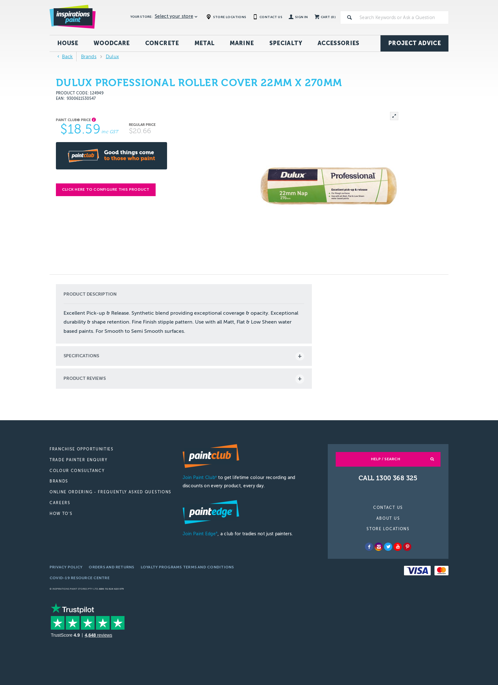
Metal (204, 43)
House (67, 43)
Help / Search (385, 459)
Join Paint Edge (200, 533)
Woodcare (112, 43)
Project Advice (414, 43)
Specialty (285, 43)
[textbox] (402, 17)
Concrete (162, 43)
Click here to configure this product (106, 189)
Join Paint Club (200, 477)
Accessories (339, 43)
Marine (242, 43)
